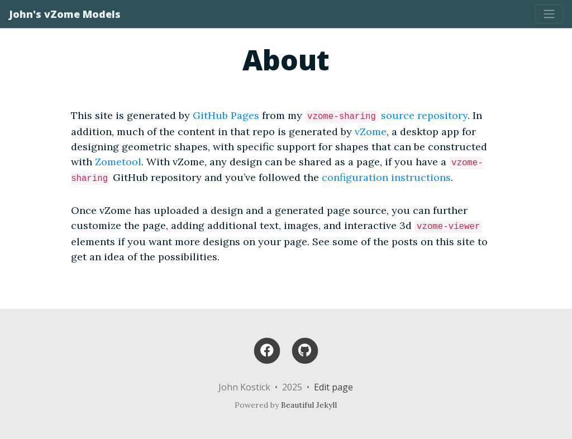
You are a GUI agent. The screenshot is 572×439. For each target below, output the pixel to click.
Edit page (333, 387)
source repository (424, 115)
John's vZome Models (65, 14)
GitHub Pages (226, 115)
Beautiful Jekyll (309, 405)
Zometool (118, 161)
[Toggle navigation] (549, 13)
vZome (371, 131)
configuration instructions (386, 177)
